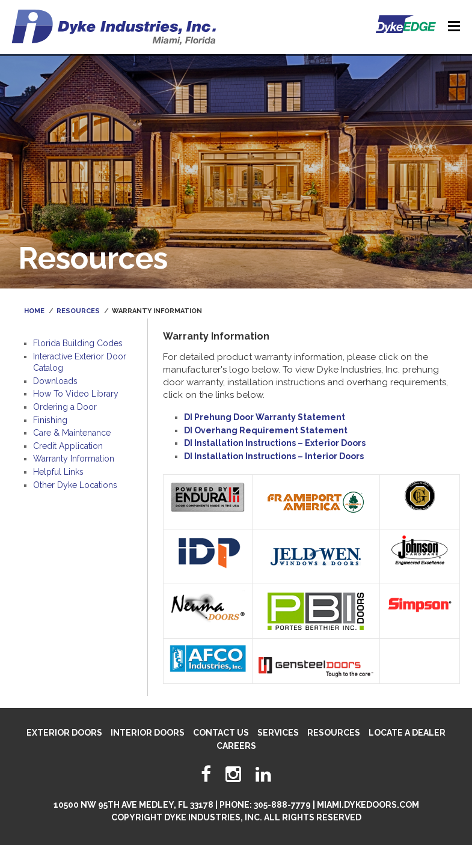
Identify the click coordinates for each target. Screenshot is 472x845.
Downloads (55, 381)
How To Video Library (75, 393)
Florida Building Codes (78, 343)
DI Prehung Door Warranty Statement (264, 417)
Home (34, 311)
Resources (78, 311)
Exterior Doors (64, 732)
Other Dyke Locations (75, 485)
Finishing (50, 420)
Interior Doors (148, 732)
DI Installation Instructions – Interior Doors (274, 456)
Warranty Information (73, 458)
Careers (236, 746)
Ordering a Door (65, 407)
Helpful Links (58, 472)
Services (278, 732)
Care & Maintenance (72, 433)
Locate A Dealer (407, 732)
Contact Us (221, 732)
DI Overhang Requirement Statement (266, 430)
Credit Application (68, 446)
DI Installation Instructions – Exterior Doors (275, 443)
